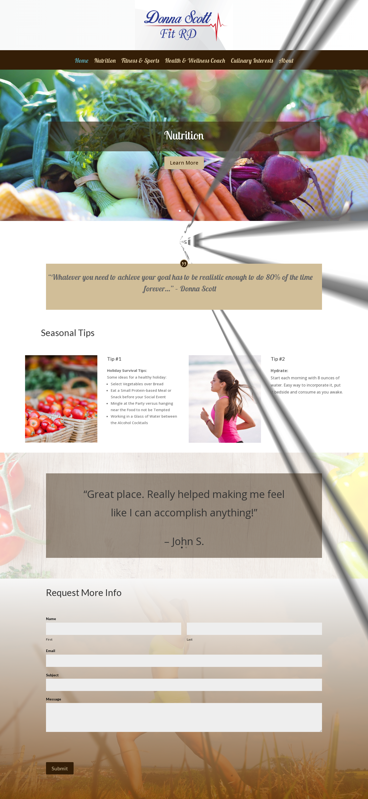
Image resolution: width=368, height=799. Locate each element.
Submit (60, 768)
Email (50, 650)
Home (81, 61)
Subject (52, 675)
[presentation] (85, 747)
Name (51, 618)
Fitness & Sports (140, 61)
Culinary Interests (252, 61)
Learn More (184, 164)
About (286, 61)
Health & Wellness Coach (195, 61)
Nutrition (105, 61)
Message (53, 699)
